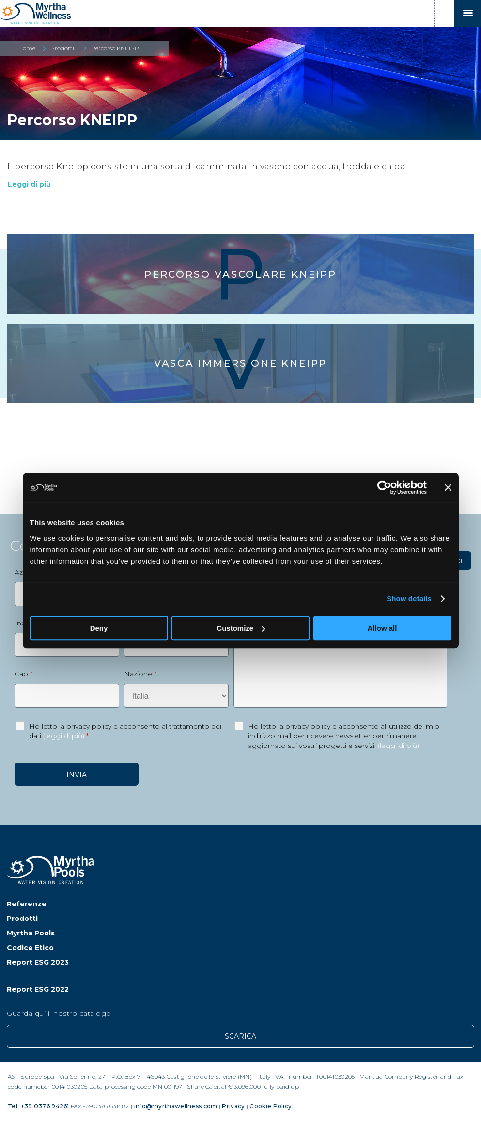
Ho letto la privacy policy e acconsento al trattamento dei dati (125, 731)
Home (26, 48)
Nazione (140, 673)
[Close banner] (448, 487)
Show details (409, 598)
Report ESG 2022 (38, 989)
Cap (23, 673)
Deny (99, 628)
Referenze (27, 904)
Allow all (382, 628)
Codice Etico (30, 947)
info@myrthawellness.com (175, 1106)
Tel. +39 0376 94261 (38, 1106)
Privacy (233, 1106)
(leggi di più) (63, 736)
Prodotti (62, 48)
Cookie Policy (270, 1106)
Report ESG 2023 (38, 962)
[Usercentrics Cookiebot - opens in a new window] (384, 487)
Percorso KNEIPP (115, 48)
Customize (241, 628)
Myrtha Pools (31, 933)
